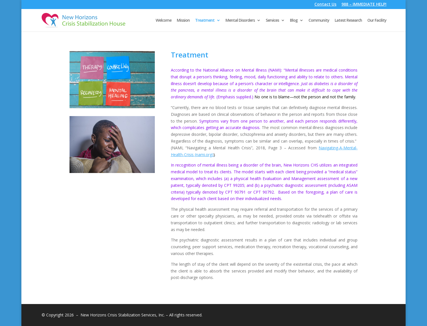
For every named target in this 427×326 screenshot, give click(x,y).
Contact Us (325, 5)
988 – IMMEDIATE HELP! (363, 5)
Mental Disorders (240, 20)
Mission (183, 20)
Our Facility (376, 20)
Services (272, 20)
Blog (294, 20)
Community (318, 20)
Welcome (163, 20)
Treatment (204, 20)
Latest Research (348, 20)
